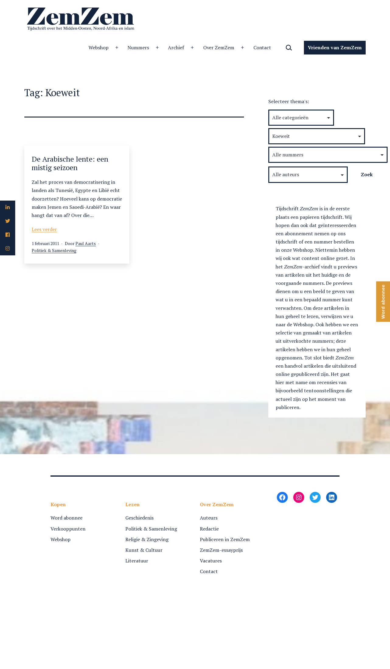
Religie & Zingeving (147, 539)
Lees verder (44, 229)
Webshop (99, 47)
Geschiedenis (139, 517)
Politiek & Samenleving (54, 250)
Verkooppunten (67, 528)
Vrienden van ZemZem (335, 47)
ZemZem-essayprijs (221, 550)
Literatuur (136, 560)
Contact (262, 47)
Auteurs (209, 517)
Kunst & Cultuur (143, 550)
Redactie (209, 528)
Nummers (138, 47)
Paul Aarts (85, 243)
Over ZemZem (219, 47)
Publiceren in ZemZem (225, 539)
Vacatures (211, 560)
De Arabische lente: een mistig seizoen (70, 163)
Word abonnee (66, 517)
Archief (176, 47)
